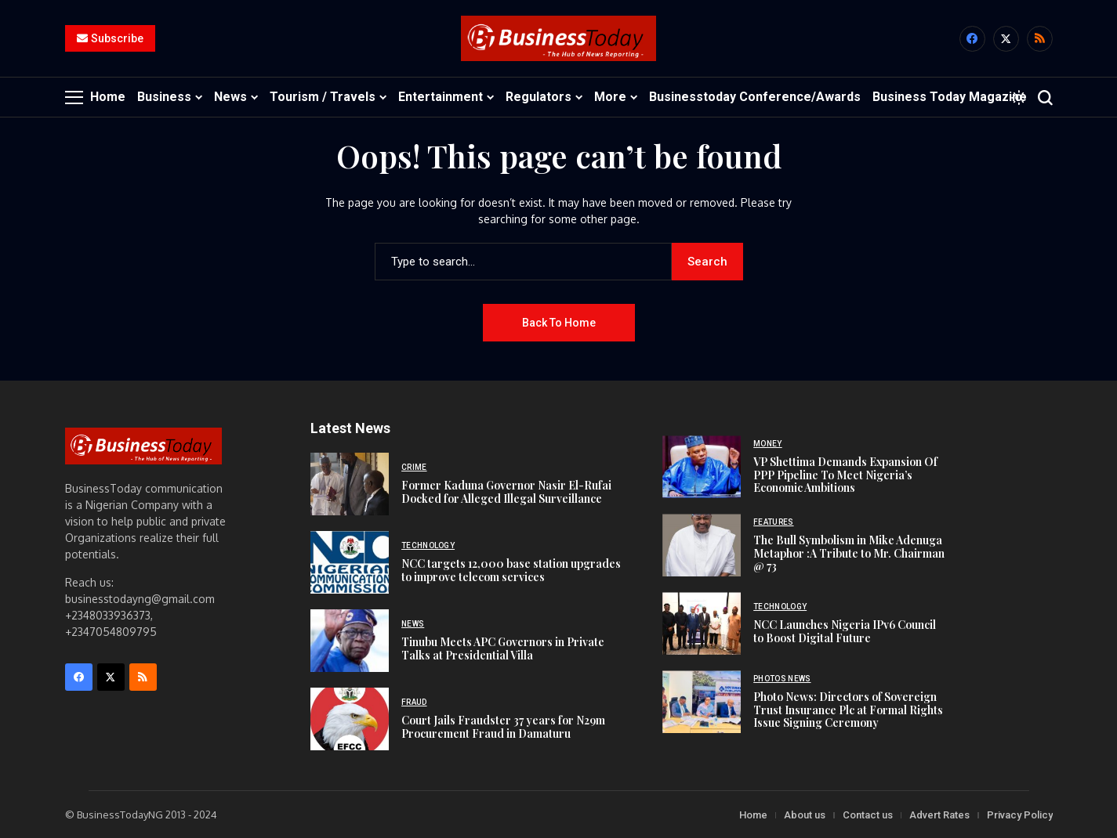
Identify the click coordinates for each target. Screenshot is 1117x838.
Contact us (868, 814)
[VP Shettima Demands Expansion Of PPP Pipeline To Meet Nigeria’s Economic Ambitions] (701, 466)
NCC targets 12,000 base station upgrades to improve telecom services (511, 569)
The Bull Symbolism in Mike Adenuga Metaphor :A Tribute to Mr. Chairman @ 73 (849, 552)
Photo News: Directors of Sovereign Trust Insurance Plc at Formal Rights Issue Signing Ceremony (848, 709)
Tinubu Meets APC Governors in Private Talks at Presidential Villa (502, 648)
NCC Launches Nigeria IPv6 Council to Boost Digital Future (844, 630)
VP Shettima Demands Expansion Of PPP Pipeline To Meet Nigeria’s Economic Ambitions (845, 474)
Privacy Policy (1020, 814)
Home (753, 814)
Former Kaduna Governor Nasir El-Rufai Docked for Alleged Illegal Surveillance (506, 491)
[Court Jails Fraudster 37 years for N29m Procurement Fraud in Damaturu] (349, 718)
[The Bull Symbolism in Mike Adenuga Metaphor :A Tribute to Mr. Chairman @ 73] (701, 545)
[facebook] (972, 39)
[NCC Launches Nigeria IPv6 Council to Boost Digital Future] (701, 623)
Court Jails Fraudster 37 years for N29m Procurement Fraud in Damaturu (503, 726)
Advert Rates (939, 814)
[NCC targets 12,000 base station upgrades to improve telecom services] (349, 561)
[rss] (1040, 39)
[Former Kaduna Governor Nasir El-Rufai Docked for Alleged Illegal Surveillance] (349, 483)
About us (804, 814)
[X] (1006, 39)
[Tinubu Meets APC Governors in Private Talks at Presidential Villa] (349, 640)
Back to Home (559, 322)
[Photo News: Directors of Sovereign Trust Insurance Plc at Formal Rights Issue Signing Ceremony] (701, 701)
